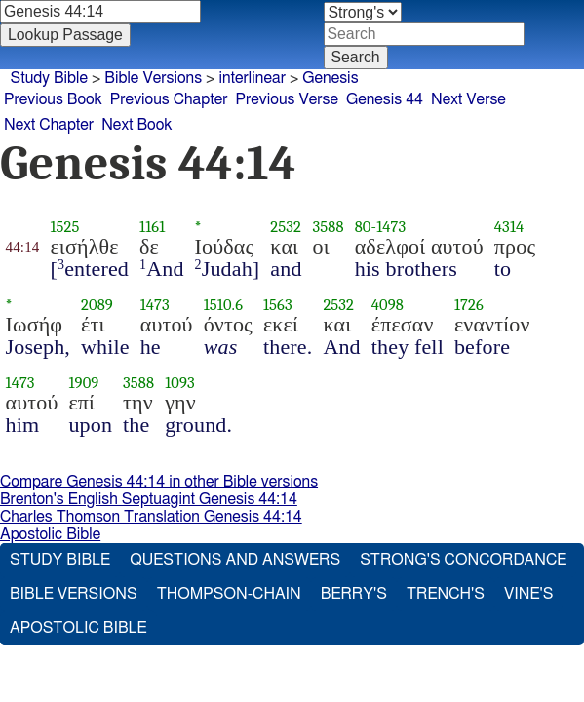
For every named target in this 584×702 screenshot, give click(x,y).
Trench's (448, 595)
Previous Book (59, 99)
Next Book (154, 120)
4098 (394, 306)
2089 (104, 306)
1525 (72, 228)
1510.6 (230, 306)
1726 (475, 306)
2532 (293, 228)
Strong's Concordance (465, 561)
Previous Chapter (187, 99)
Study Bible (39, 77)
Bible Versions (146, 77)
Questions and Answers (236, 561)
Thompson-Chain (231, 595)
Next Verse (522, 99)
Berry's (355, 595)
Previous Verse (317, 99)
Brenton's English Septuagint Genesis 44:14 (152, 499)
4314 (515, 228)
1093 (187, 384)
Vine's (531, 595)
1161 (159, 228)
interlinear (248, 77)
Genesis (328, 77)
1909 (91, 384)
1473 (397, 228)
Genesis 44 (426, 99)
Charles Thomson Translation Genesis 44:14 (154, 517)
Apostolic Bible (51, 534)
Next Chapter (54, 120)
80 (370, 228)
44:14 (30, 248)
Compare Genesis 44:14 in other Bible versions (163, 482)
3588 (335, 228)
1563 (284, 306)
